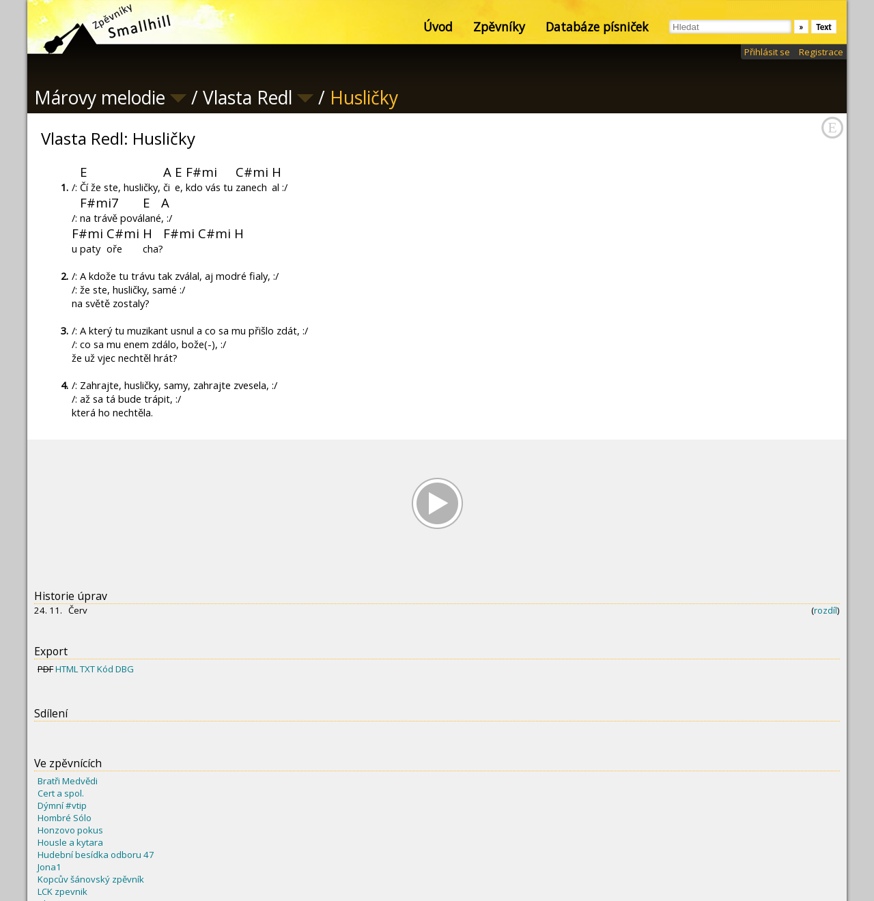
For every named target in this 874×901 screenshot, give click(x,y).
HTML (66, 669)
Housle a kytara (70, 842)
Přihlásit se (767, 52)
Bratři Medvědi (68, 781)
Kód (105, 669)
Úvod (438, 26)
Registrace (821, 52)
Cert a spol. (61, 793)
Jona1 (49, 867)
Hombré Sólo (64, 818)
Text (824, 27)
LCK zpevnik (62, 891)
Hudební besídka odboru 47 (96, 854)
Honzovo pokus (70, 830)
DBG (124, 669)
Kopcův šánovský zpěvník (91, 879)
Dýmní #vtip (62, 805)
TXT (87, 669)
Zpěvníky (499, 26)
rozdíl (825, 610)
